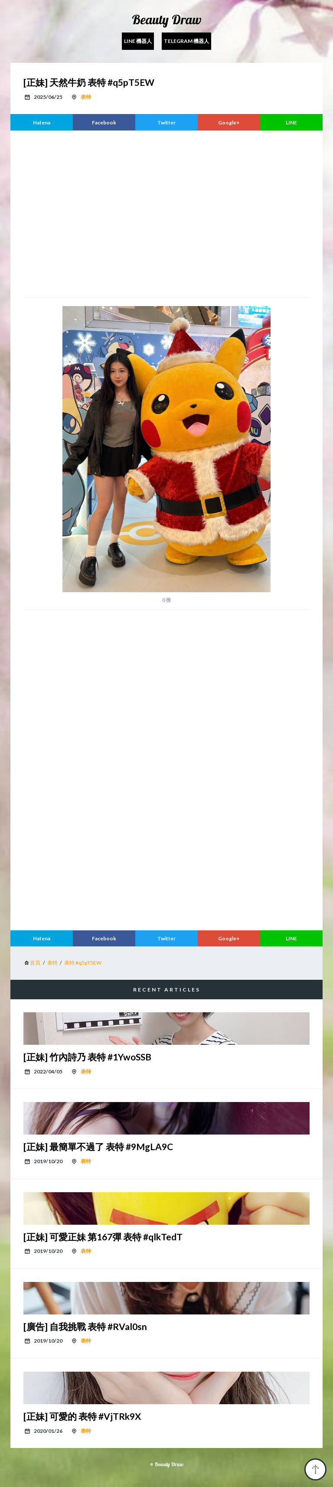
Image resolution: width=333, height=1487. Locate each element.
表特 (86, 97)
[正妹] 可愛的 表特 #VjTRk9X (82, 1416)
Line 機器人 (138, 41)
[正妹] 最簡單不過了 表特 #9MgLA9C (98, 1146)
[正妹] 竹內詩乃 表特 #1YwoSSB (87, 1056)
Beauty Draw (167, 19)
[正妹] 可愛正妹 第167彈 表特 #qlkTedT (103, 1236)
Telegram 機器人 (186, 41)
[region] (166, 212)
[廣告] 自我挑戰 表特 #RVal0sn (85, 1326)
